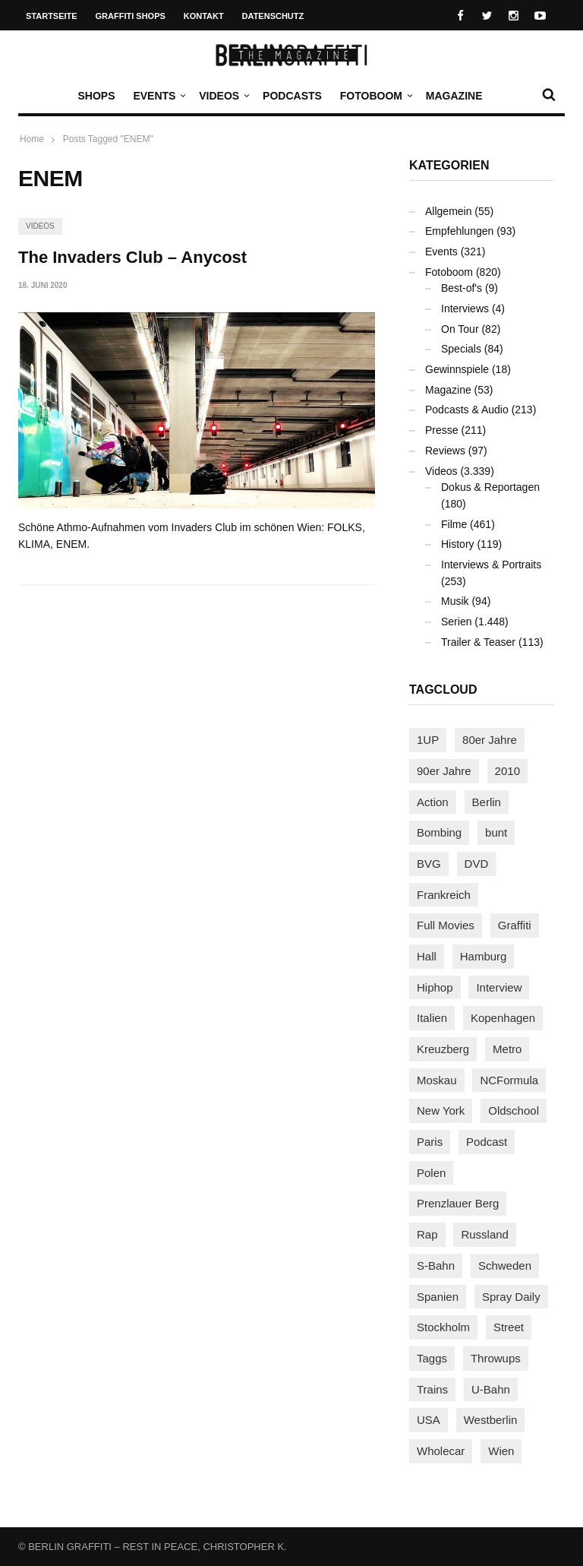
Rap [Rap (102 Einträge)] (427, 1234)
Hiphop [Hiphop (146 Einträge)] (435, 987)
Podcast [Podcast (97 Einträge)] (486, 1141)
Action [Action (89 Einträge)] (433, 802)
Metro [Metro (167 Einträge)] (507, 1048)
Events (158, 96)
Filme (454, 524)
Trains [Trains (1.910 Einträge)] (432, 1389)
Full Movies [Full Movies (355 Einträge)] (445, 925)
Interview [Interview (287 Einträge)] (499, 987)
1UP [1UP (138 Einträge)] (428, 739)
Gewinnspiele (457, 369)
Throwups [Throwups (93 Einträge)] (496, 1358)
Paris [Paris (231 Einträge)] (430, 1141)
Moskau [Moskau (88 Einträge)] (437, 1080)
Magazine (454, 96)
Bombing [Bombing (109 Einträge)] (439, 832)
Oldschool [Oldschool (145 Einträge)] (513, 1110)
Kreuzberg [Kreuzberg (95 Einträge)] (443, 1048)
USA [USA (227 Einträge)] (428, 1419)
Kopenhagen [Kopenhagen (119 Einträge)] (503, 1017)
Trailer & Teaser (478, 642)
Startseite (51, 16)
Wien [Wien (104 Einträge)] (501, 1450)
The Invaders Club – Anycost (132, 257)
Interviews (465, 308)
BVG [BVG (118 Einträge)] (429, 863)
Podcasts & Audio (467, 409)
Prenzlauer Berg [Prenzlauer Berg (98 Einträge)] (458, 1203)
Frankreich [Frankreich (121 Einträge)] (444, 894)
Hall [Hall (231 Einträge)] (426, 956)
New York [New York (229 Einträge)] (441, 1110)
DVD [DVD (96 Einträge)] (477, 863)
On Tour (460, 329)
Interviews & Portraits (491, 564)
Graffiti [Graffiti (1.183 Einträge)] (514, 925)
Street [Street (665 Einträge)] (508, 1327)
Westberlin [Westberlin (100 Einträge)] (491, 1419)
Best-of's (461, 288)
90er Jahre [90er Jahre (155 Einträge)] (444, 770)
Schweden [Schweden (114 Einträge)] (504, 1265)
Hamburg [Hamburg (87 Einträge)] (483, 956)
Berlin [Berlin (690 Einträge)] (486, 802)
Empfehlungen (459, 231)
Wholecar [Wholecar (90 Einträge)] (441, 1450)
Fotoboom (375, 96)
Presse (442, 430)
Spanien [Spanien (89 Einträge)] (438, 1296)
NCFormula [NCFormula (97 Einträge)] (509, 1080)
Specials (461, 349)
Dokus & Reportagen (490, 487)
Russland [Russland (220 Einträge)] (485, 1234)
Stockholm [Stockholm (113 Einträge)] (443, 1327)
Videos (223, 96)
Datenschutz (273, 16)
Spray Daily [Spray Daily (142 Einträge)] (511, 1296)
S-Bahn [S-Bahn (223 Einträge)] (436, 1265)
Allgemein (448, 211)
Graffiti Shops (130, 16)
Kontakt (204, 16)
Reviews (445, 450)
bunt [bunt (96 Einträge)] (496, 832)
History (457, 544)
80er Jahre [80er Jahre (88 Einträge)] (489, 739)
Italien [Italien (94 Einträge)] (432, 1017)
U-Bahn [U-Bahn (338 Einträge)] (490, 1389)
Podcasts (292, 96)
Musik (455, 601)
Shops (96, 96)
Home (32, 139)
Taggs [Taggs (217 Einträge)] (432, 1358)
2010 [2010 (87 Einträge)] (507, 770)
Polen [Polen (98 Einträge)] (431, 1172)
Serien (456, 621)
